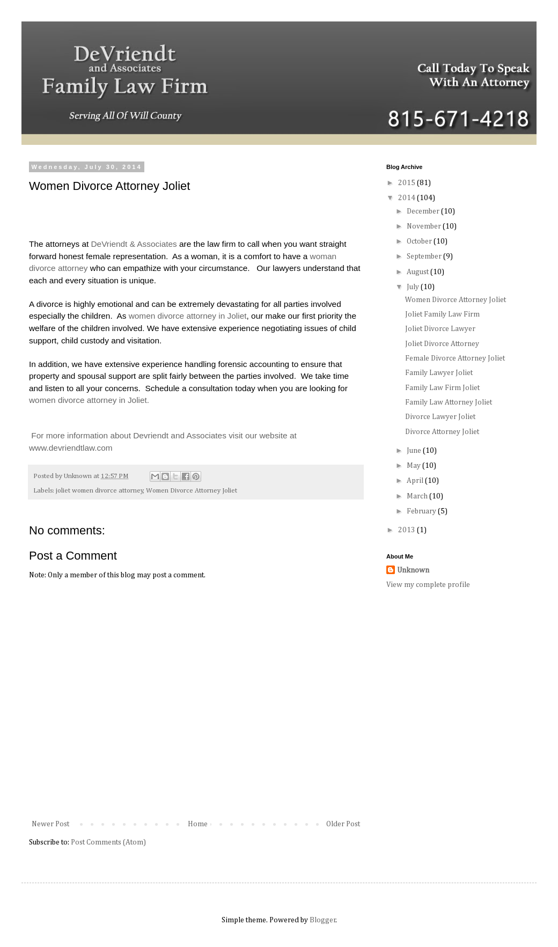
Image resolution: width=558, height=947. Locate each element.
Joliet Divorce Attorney (442, 344)
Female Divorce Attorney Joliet (455, 358)
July (414, 287)
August (418, 272)
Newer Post (50, 824)
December (424, 211)
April (416, 480)
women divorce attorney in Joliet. (89, 400)
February (422, 511)
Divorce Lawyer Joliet (440, 417)
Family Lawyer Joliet (439, 373)
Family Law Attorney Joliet (448, 402)
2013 (407, 530)
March (418, 496)
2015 (407, 183)
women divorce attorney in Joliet (188, 315)
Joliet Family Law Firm (442, 314)
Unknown (413, 570)
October (420, 241)
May (414, 465)
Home (198, 824)
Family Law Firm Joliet (442, 388)
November (425, 226)
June (415, 450)
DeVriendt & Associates (134, 243)
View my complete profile (428, 585)
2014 (407, 198)
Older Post (343, 824)
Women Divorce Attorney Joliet (191, 490)
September (425, 256)
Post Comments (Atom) (108, 842)
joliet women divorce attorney (99, 490)
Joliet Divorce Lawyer (440, 329)
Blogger (323, 920)
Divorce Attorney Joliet (442, 432)
